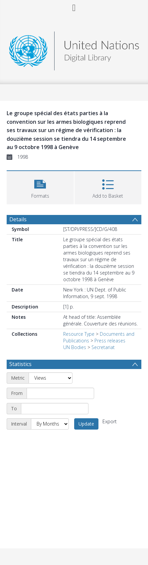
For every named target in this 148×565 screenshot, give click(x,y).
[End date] (54, 408)
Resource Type (78, 334)
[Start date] (60, 393)
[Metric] (51, 378)
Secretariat (103, 347)
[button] (40, 187)
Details (18, 219)
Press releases (109, 340)
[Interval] (50, 424)
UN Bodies (74, 347)
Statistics (20, 364)
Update (86, 424)
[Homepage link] (73, 49)
